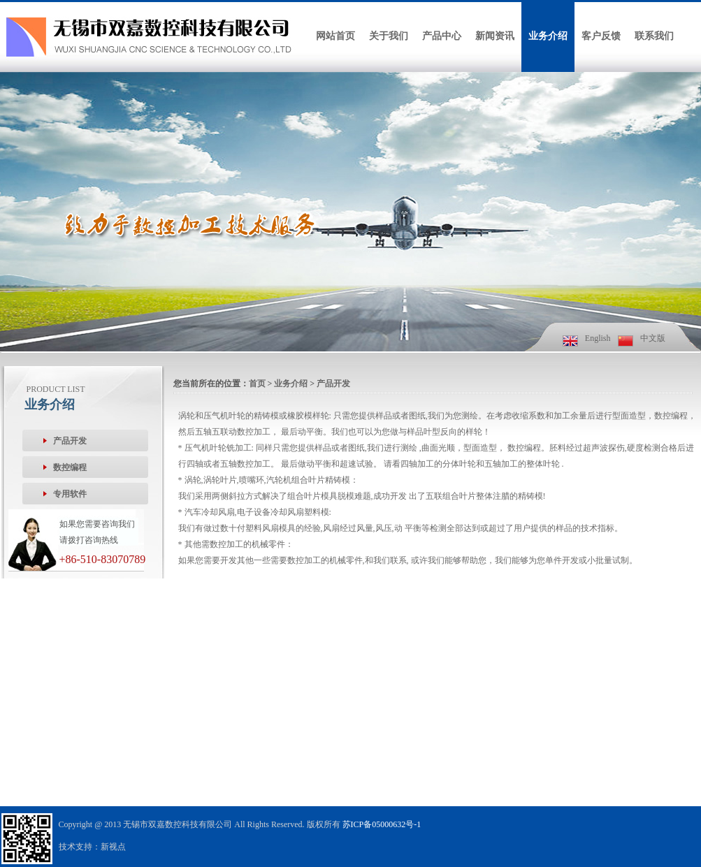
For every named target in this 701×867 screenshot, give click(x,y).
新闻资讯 (494, 36)
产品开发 (333, 383)
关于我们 (388, 36)
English (598, 338)
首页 (257, 383)
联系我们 (654, 36)
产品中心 (441, 36)
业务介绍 (548, 36)
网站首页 (335, 36)
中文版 (652, 338)
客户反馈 (601, 36)
